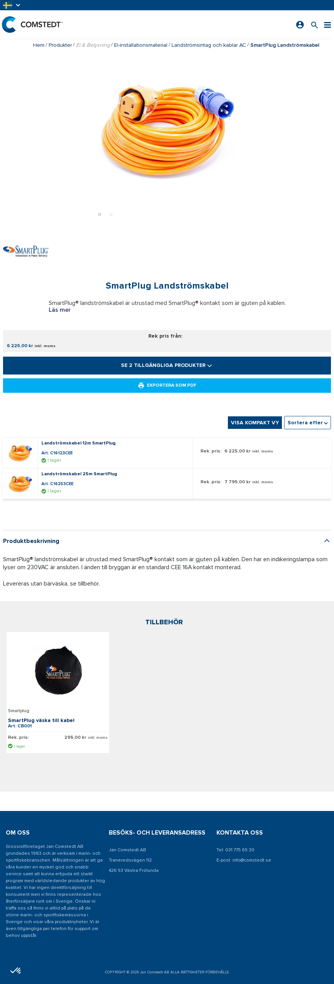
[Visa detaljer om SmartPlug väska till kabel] (58, 690)
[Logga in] (300, 24)
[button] (12, 5)
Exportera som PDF (167, 404)
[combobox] (308, 441)
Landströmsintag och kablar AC (209, 45)
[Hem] (32, 24)
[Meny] (327, 24)
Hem (39, 45)
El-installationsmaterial (140, 45)
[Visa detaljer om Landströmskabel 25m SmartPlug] (22, 502)
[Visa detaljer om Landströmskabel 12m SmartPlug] (22, 472)
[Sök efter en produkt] (314, 24)
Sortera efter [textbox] (305, 441)
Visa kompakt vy (255, 441)
